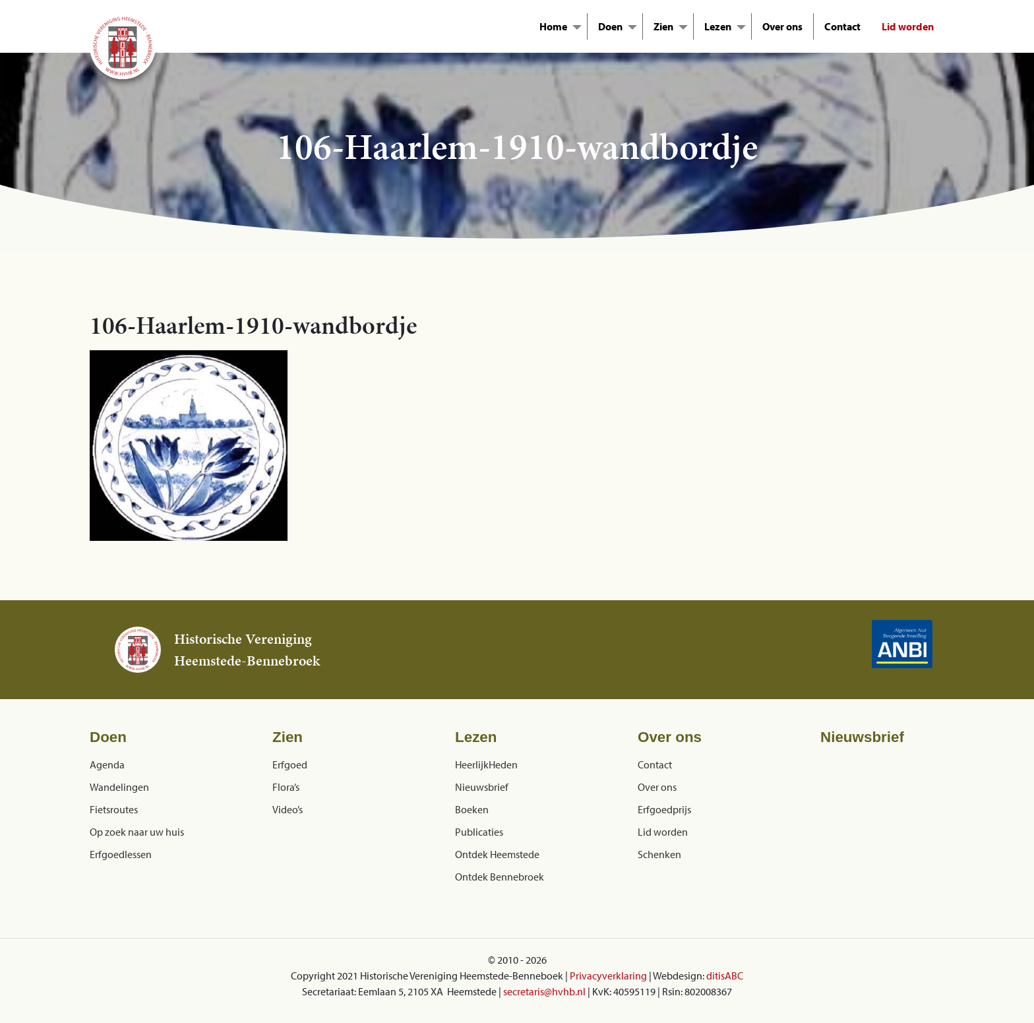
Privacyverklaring (608, 975)
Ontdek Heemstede (497, 854)
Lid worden (908, 26)
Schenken (659, 854)
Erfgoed (289, 764)
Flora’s (285, 786)
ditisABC (724, 975)
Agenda (107, 764)
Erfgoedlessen (121, 854)
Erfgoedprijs (664, 809)
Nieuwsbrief (481, 786)
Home (553, 26)
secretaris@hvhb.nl (544, 991)
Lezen (717, 26)
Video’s (287, 809)
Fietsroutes (114, 809)
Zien (663, 26)
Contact (842, 26)
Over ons (782, 26)
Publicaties (479, 831)
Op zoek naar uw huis (137, 831)
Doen (610, 26)
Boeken (472, 809)
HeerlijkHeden (486, 764)
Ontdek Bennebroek (499, 876)
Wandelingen (119, 786)
